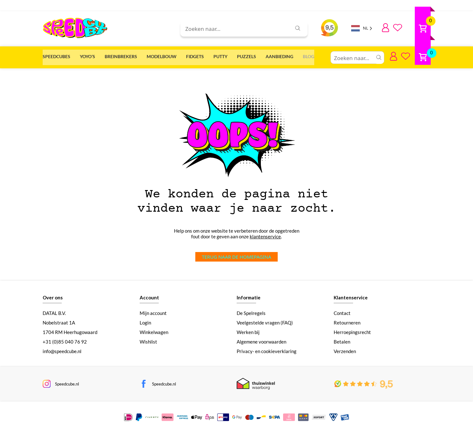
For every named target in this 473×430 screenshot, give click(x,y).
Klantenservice (351, 294)
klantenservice (265, 232)
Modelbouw (205, 55)
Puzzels (333, 55)
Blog (425, 55)
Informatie (249, 294)
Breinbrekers (150, 55)
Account (149, 294)
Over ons (53, 294)
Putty (293, 55)
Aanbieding (381, 55)
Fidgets (253, 55)
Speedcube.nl (68, 380)
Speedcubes (56, 55)
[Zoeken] (298, 29)
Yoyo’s (101, 55)
